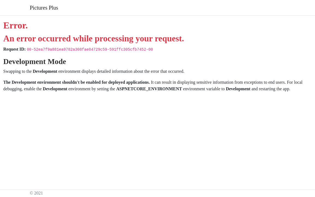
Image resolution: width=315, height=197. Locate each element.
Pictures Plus (44, 8)
